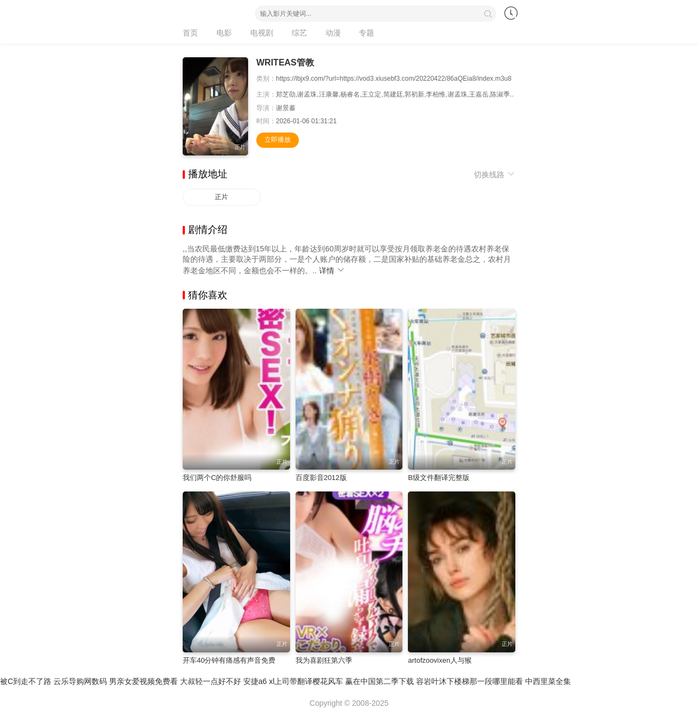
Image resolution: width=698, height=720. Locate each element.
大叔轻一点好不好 (210, 681)
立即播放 (277, 139)
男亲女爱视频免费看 (143, 681)
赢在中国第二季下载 (379, 681)
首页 (190, 32)
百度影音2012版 (321, 477)
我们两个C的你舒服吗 (217, 477)
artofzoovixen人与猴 (439, 660)
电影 (224, 32)
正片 (221, 197)
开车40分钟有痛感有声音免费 (229, 660)
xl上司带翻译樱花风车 (306, 681)
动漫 (333, 32)
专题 (366, 32)
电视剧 (261, 32)
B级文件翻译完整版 (439, 477)
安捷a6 (255, 681)
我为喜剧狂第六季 (324, 660)
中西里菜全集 (548, 681)
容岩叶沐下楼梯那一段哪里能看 (469, 681)
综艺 (299, 32)
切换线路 (494, 174)
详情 (332, 270)
